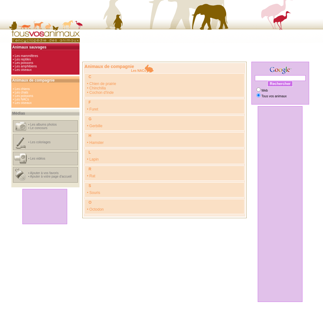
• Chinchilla (96, 88)
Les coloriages (40, 142)
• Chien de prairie (101, 84)
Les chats (21, 92)
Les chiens (22, 89)
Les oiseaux (23, 69)
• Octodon (95, 209)
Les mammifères (26, 56)
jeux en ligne (175, 317)
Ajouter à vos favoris (44, 173)
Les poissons (24, 63)
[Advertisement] (45, 206)
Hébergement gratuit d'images (188, 320)
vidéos (206, 317)
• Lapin (93, 159)
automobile (110, 317)
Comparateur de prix (132, 320)
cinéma (158, 317)
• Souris (93, 192)
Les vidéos (37, 158)
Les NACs (22, 99)
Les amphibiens (26, 66)
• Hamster (95, 142)
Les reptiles (23, 59)
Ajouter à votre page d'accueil (50, 176)
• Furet (92, 109)
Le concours (38, 128)
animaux (193, 317)
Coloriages (156, 320)
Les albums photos (43, 124)
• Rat (91, 176)
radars (218, 317)
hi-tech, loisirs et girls (135, 317)
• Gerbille (95, 126)
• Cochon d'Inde (100, 92)
